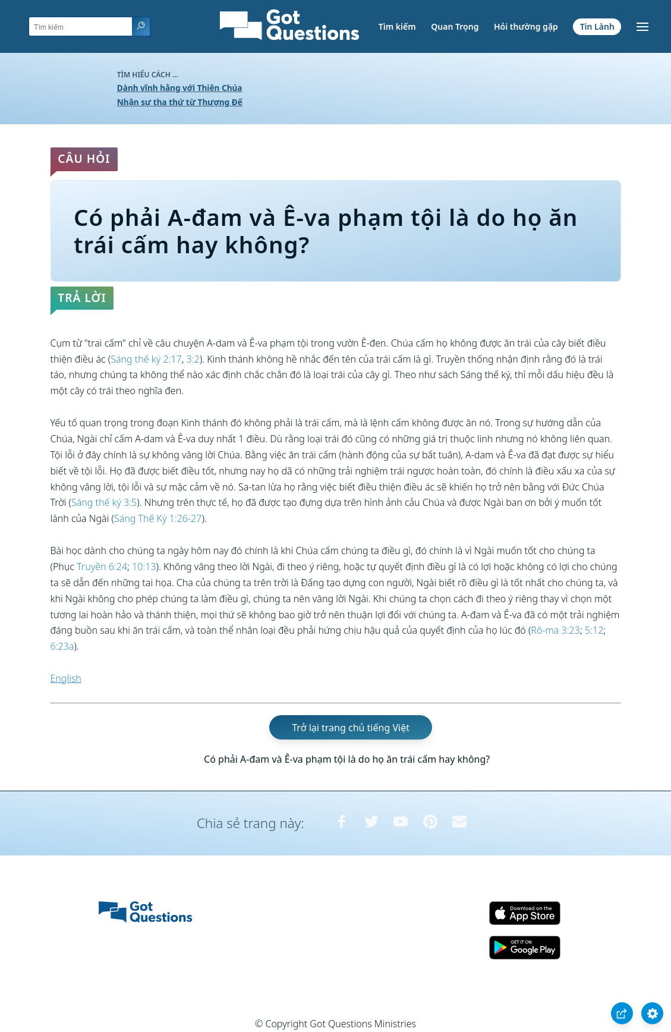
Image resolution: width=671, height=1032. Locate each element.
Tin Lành (597, 26)
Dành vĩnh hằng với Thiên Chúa (179, 87)
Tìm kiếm (397, 26)
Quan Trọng (454, 26)
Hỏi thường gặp (526, 26)
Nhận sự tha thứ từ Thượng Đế (179, 102)
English (66, 678)
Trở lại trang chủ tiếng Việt (350, 727)
